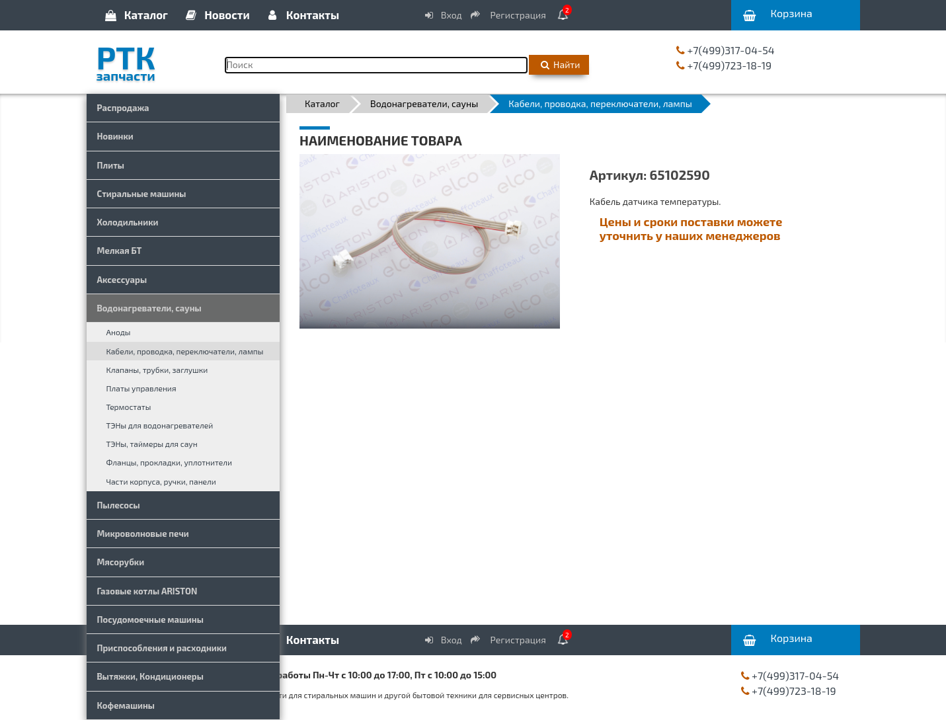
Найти (559, 64)
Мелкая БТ (119, 250)
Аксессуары (122, 279)
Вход (442, 14)
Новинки (115, 136)
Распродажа (123, 107)
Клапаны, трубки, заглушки (157, 369)
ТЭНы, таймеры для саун (152, 443)
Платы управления (141, 388)
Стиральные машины (141, 193)
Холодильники (128, 222)
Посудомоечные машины (150, 619)
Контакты (302, 14)
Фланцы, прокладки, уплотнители (169, 462)
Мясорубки (121, 562)
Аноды (118, 332)
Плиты (111, 165)
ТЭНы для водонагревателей (160, 425)
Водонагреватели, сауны (149, 308)
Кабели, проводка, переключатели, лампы (185, 351)
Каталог (135, 14)
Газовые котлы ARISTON (147, 591)
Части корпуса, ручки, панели (161, 481)
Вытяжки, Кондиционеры (150, 676)
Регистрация (509, 14)
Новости (216, 14)
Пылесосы (118, 505)
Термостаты (128, 406)
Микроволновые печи (143, 533)
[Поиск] (376, 65)
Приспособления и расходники (162, 648)
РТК (151, 59)
